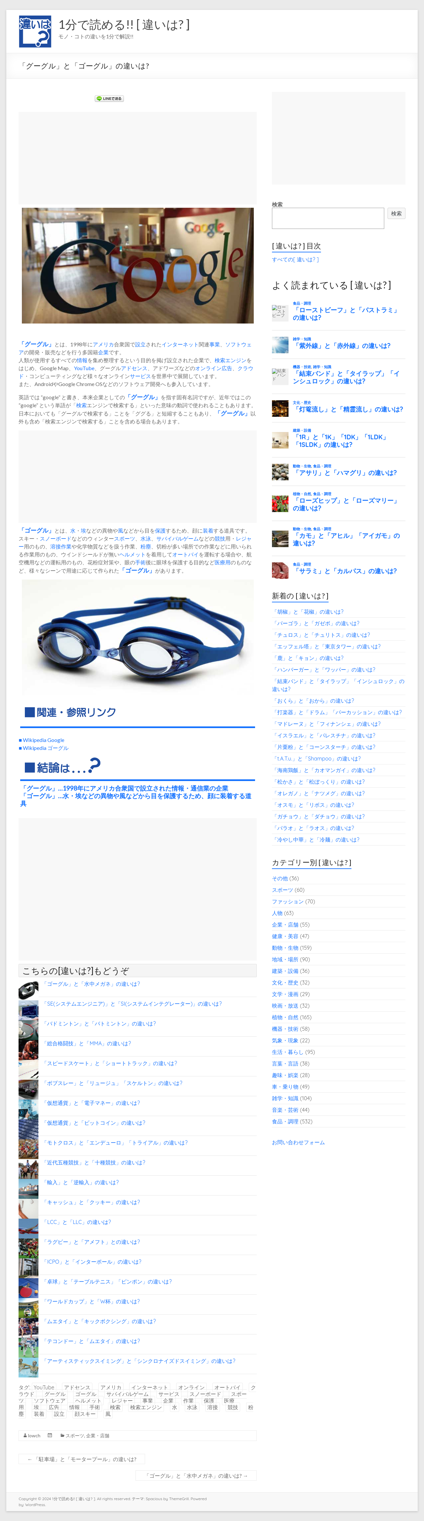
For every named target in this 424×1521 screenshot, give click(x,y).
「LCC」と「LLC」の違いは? (76, 1222)
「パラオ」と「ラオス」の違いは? (313, 828)
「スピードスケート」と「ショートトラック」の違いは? (109, 1063)
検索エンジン (230, 360)
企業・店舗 (97, 1435)
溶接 (55, 546)
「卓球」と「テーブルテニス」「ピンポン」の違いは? (107, 1281)
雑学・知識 (285, 1098)
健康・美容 (285, 936)
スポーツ (124, 538)
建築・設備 (285, 971)
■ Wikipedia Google (41, 740)
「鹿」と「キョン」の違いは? (308, 658)
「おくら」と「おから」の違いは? (313, 700)
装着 (208, 530)
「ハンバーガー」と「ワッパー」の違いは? (323, 669)
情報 (82, 360)
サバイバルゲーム (177, 538)
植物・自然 (285, 1017)
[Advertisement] (138, 158)
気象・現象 (285, 1040)
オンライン (208, 368)
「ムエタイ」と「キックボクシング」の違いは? (99, 1321)
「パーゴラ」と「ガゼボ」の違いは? (315, 623)
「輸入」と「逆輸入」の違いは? (80, 1182)
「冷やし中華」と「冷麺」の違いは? (315, 839)
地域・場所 (285, 959)
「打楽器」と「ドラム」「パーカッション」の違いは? (337, 712)
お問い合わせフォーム (298, 1142)
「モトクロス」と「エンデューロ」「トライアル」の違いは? (114, 1142)
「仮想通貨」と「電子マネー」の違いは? (91, 1103)
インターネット (180, 344)
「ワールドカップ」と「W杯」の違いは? (90, 1301)
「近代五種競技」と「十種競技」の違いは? (93, 1162)
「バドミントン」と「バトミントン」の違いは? (99, 1023)
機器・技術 (285, 1028)
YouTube (84, 368)
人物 (277, 913)
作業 (66, 546)
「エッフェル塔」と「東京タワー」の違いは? (326, 646)
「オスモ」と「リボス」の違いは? (313, 805)
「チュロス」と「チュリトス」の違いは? (321, 634)
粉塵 (145, 546)
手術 (140, 562)
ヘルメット (132, 554)
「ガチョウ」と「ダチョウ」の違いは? (318, 816)
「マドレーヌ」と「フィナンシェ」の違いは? (326, 723)
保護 (160, 530)
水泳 (145, 538)
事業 (214, 344)
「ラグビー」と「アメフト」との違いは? (91, 1242)
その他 (280, 878)
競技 (220, 538)
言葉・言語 (285, 1063)
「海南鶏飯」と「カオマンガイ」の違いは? (323, 770)
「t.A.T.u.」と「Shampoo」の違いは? (316, 758)
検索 (81, 405)
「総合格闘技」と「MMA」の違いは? (86, 1043)
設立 (140, 344)
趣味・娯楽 (285, 1075)
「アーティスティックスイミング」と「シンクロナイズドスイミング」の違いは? (138, 1361)
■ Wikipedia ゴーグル (44, 748)
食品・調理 (285, 1121)
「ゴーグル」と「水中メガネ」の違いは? (91, 983)
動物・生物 (285, 947)
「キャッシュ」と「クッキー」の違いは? (91, 1202)
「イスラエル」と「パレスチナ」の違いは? (323, 735)
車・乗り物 (285, 1086)
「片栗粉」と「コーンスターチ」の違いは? (323, 747)
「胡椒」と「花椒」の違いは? (308, 611)
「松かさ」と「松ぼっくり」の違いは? (318, 781)
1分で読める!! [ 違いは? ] (124, 24)
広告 (227, 368)
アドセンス (134, 368)
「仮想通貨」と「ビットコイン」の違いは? (93, 1122)
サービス (140, 376)
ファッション (288, 901)
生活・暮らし (288, 1052)
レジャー (122, 1400)
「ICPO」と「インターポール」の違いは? (91, 1261)
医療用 (223, 562)
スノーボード (56, 538)
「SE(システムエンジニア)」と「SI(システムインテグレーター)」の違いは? (132, 1003)
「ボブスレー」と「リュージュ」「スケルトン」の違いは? (112, 1083)
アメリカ (103, 344)
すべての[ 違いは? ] (295, 259)
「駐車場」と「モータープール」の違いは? (81, 1459)
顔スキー (85, 1414)
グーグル (36, 344)
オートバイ (185, 554)
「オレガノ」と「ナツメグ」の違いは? (318, 793)
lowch (34, 1435)
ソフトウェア (50, 1400)
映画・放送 (285, 1005)
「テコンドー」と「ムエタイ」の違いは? (91, 1341)
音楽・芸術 (285, 1110)
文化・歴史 (285, 982)
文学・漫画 (285, 994)
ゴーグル (36, 530)
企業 (103, 352)
